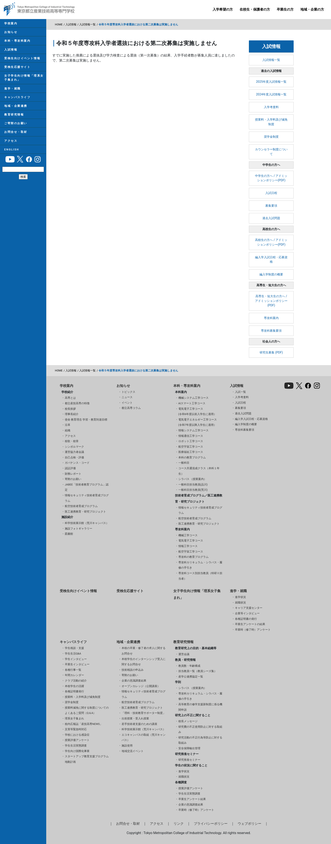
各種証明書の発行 (246, 618)
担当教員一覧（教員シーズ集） (197, 671)
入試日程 (271, 193)
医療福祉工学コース (190, 452)
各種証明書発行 (74, 691)
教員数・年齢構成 (189, 665)
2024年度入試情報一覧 (271, 94)
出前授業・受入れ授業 (135, 718)
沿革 (67, 424)
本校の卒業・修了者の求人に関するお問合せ (144, 650)
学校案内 (10, 23)
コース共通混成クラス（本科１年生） (199, 471)
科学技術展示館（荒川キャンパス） (87, 523)
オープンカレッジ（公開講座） (141, 686)
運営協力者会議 (74, 452)
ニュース (127, 397)
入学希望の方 (223, 9)
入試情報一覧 (87, 24)
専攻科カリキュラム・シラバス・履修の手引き (200, 565)
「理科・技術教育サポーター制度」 (144, 713)
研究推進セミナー (189, 759)
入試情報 (10, 49)
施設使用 (127, 745)
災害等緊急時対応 (76, 729)
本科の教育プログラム (192, 457)
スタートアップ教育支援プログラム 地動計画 (87, 759)
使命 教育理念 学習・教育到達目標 (86, 419)
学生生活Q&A (73, 653)
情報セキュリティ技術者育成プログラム (87, 498)
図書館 (69, 533)
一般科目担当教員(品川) (193, 484)
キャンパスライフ (17, 97)
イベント (127, 402)
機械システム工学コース (193, 397)
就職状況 (240, 602)
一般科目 (183, 462)
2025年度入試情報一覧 (271, 82)
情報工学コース (188, 546)
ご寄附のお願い (15, 123)
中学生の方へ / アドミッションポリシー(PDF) (271, 178)
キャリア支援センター (248, 607)
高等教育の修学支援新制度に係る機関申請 (200, 707)
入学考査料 (271, 107)
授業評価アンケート (77, 740)
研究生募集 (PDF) (271, 352)
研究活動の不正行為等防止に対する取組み (200, 740)
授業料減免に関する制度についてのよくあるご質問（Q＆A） (87, 710)
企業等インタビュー (247, 613)
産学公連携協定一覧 (190, 676)
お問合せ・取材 (15, 131)
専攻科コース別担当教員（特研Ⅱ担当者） (200, 576)
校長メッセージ (188, 721)
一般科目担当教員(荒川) (193, 489)
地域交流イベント (133, 751)
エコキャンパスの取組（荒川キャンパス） (144, 737)
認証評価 (70, 468)
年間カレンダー (74, 675)
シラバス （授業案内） (192, 479)
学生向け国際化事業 (77, 751)
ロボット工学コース (190, 441)
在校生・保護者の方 (255, 9)
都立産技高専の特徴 (77, 403)
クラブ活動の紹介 (76, 680)
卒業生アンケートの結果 (250, 624)
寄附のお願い (73, 479)
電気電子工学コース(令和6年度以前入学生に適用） (197, 411)
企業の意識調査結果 (134, 680)
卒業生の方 (285, 9)
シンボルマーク (74, 446)
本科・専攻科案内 (17, 40)
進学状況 (240, 597)
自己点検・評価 (74, 457)
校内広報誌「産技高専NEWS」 (83, 724)
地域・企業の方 (312, 9)
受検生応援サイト (17, 67)
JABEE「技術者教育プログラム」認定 (87, 487)
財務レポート (73, 473)
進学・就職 (12, 88)
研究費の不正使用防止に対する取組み (200, 729)
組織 (67, 430)
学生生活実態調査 (76, 745)
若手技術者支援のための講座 (139, 724)
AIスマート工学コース (192, 403)
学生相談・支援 (74, 648)
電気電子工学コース (190, 540)
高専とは (70, 397)
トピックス (128, 391)
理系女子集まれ (74, 718)
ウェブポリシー (249, 824)
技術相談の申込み (133, 669)
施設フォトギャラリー (78, 528)
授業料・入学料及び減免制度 (271, 122)
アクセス (10, 140)
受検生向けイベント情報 (22, 58)
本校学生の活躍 (74, 686)
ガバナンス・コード (77, 462)
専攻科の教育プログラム (193, 556)
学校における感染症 (77, 734)
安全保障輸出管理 (189, 748)
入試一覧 (240, 391)
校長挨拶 (70, 408)
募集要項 (271, 206)
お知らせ (10, 32)
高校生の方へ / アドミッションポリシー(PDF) (271, 242)
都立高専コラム (131, 408)
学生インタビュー (76, 659)
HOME (58, 24)
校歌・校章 (72, 441)
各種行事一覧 (73, 669)
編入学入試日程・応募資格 (271, 260)
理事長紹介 (72, 414)
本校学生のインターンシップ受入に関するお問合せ (144, 661)
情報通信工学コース (190, 435)
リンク (179, 824)
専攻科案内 (271, 318)
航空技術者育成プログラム (81, 506)
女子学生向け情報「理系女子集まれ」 (24, 77)
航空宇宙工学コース (190, 446)
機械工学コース (188, 535)
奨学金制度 (271, 137)
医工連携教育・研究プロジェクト (85, 511)
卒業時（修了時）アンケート (253, 629)
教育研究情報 (14, 114)
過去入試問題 (271, 218)
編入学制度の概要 (271, 274)
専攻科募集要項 (271, 331)
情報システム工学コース (193, 430)
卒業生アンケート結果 (192, 799)
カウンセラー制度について (271, 152)
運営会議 (183, 654)
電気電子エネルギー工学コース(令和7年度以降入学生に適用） (197, 422)
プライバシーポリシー (211, 824)
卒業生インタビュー (77, 664)
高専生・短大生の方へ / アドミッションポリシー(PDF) (271, 300)
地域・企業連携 (15, 105)
